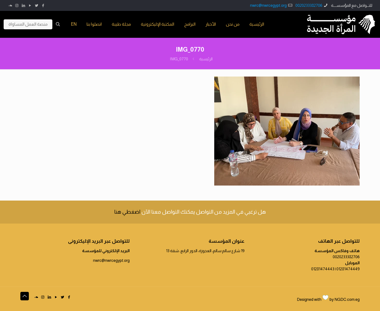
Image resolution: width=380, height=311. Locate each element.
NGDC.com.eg (347, 299)
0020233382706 (308, 5)
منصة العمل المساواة (28, 24)
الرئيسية (206, 59)
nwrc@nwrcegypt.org (268, 5)
